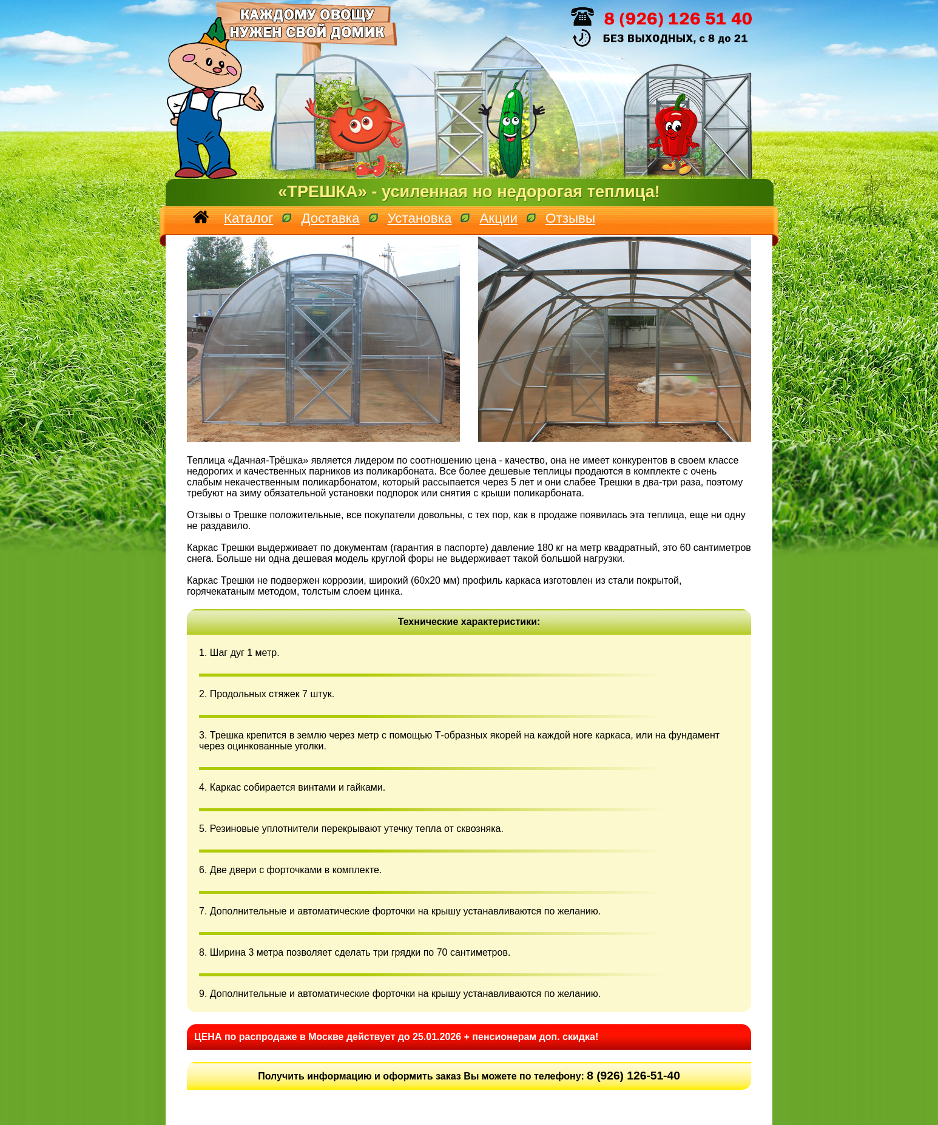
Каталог (248, 218)
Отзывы (570, 218)
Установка (420, 218)
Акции (498, 218)
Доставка (330, 218)
